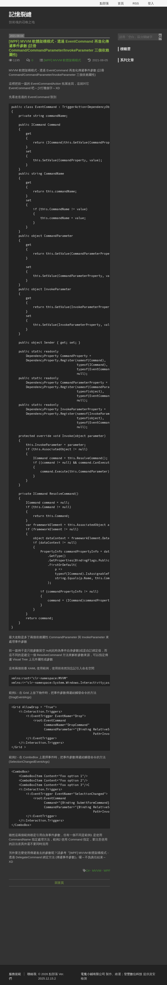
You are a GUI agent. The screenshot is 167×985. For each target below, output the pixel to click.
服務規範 (15, 974)
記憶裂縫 (20, 14)
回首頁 (59, 882)
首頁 (121, 3)
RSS (136, 3)
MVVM (96, 870)
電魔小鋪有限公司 (93, 974)
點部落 (104, 3)
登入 (151, 3)
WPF (107, 870)
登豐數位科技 (133, 974)
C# (88, 870)
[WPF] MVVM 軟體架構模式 (62, 60)
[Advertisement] (59, 919)
